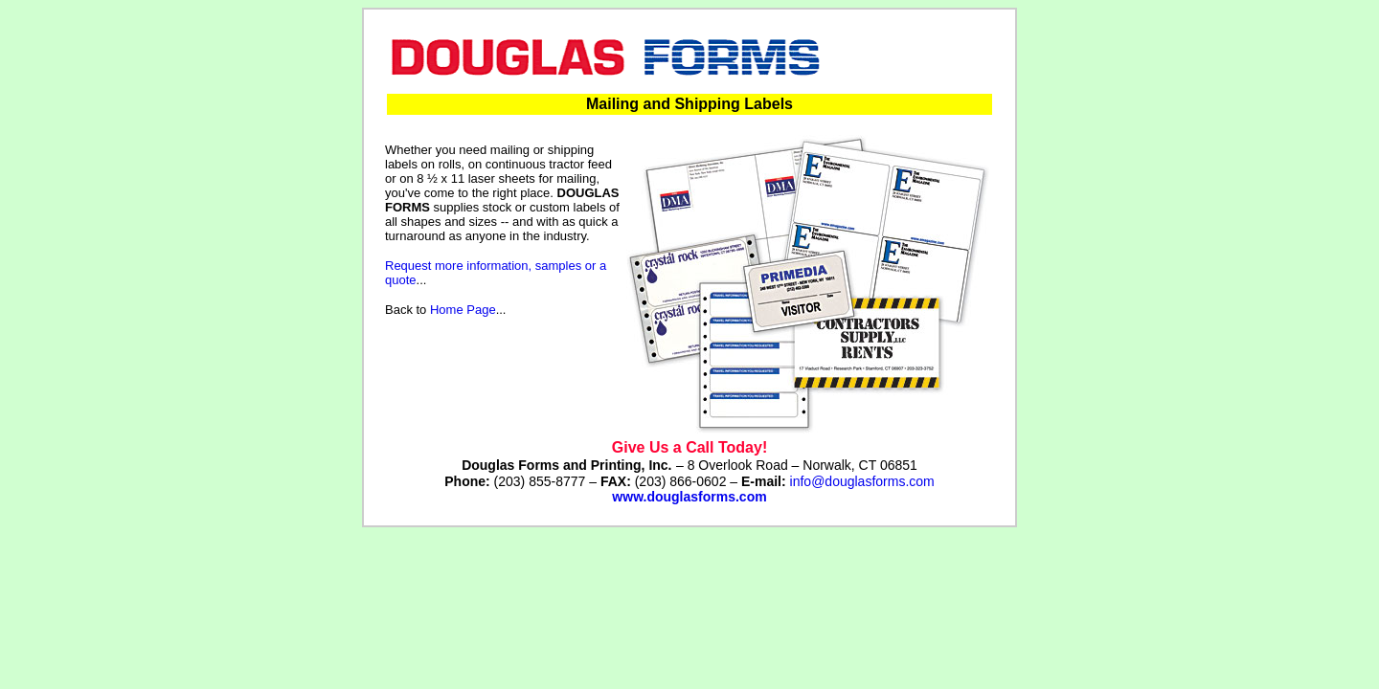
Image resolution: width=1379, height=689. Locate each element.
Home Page (463, 309)
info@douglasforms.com (862, 481)
